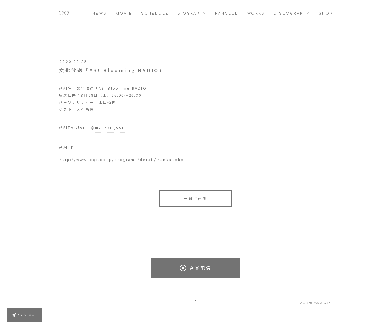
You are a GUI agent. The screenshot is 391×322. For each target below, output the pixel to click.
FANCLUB (226, 13)
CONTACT (27, 315)
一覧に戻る (195, 198)
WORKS (256, 13)
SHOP (326, 13)
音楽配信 (195, 268)
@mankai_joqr (108, 127)
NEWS (99, 13)
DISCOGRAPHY (292, 13)
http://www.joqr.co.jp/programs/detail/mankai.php (122, 159)
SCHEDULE (155, 13)
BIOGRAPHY (192, 13)
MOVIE (124, 13)
